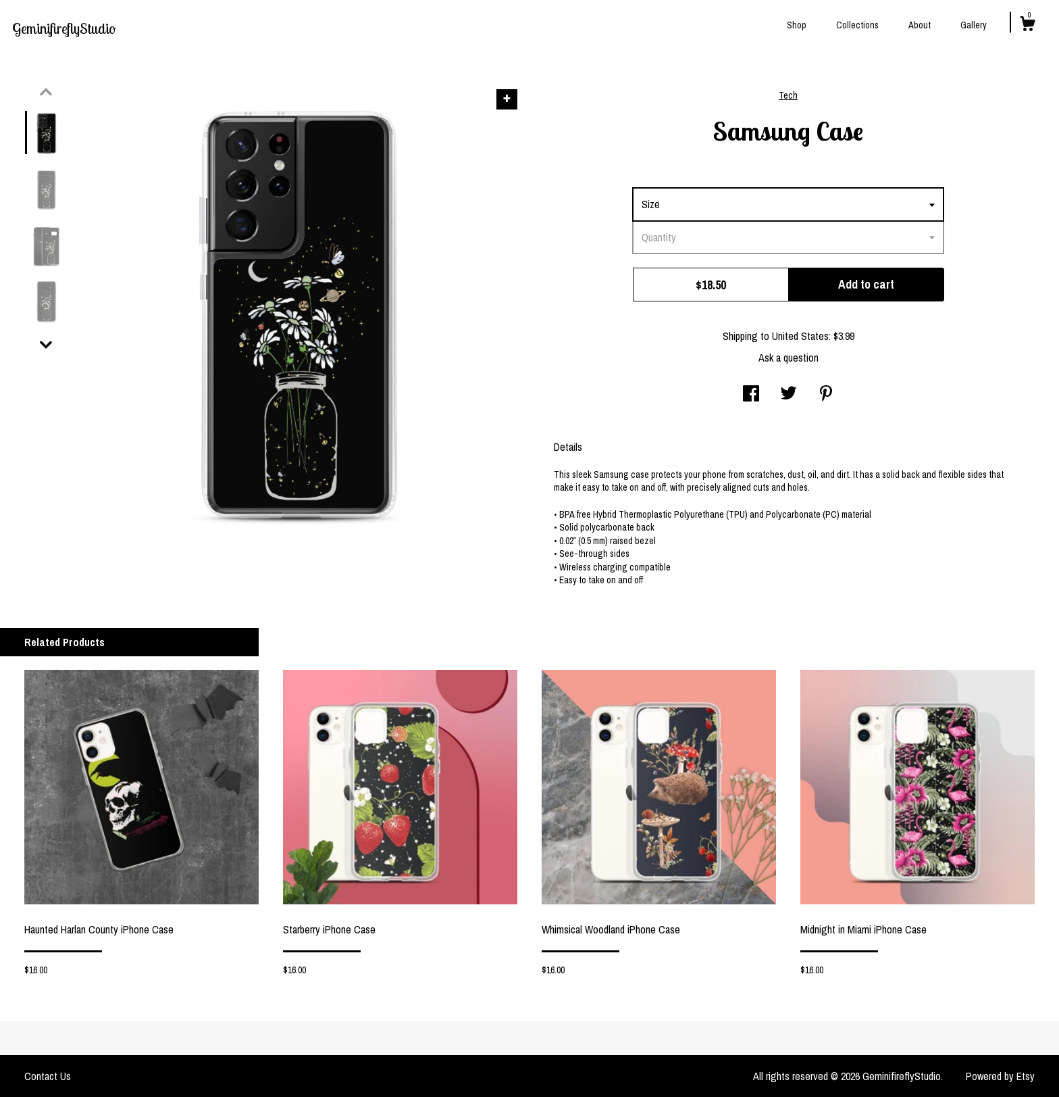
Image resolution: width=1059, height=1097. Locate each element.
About (919, 25)
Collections (857, 25)
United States (800, 335)
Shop (796, 25)
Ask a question (788, 357)
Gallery (973, 25)
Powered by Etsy (1000, 1076)
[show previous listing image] (46, 92)
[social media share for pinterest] (826, 394)
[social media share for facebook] (751, 394)
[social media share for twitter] (788, 394)
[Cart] (1027, 26)
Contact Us (47, 1076)
